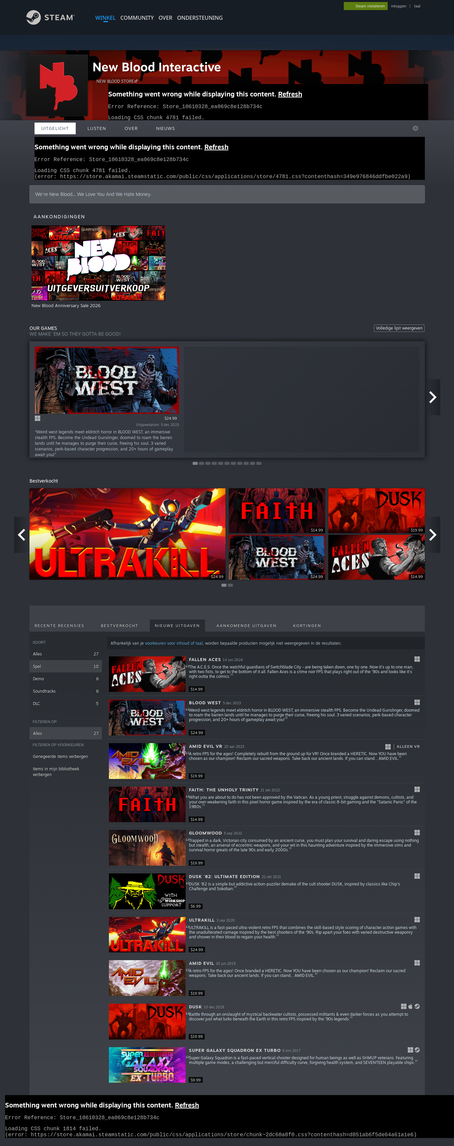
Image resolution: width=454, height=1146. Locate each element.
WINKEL (105, 17)
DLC (66, 707)
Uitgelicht (55, 128)
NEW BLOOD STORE (117, 81)
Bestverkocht (119, 629)
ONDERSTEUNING (199, 17)
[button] (266, 678)
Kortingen (307, 629)
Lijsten (96, 128)
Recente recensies (59, 629)
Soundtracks (66, 695)
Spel (66, 670)
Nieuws (165, 128)
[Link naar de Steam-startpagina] (55, 23)
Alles (66, 658)
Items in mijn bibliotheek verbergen (56, 775)
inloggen (398, 6)
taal (417, 6)
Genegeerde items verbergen (60, 760)
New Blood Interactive (156, 66)
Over (165, 17)
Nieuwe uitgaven (177, 629)
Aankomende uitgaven (246, 629)
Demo (66, 683)
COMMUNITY (137, 17)
